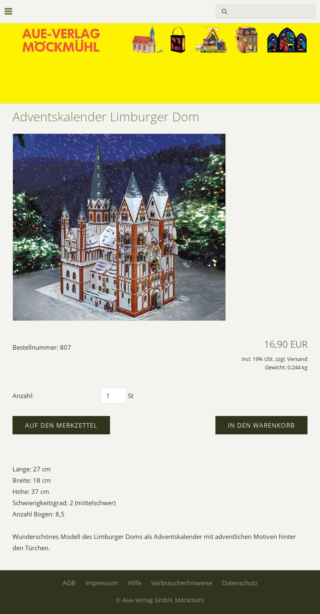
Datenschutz (240, 583)
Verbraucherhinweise (181, 583)
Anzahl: (23, 395)
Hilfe (134, 583)
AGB (68, 583)
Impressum (101, 583)
